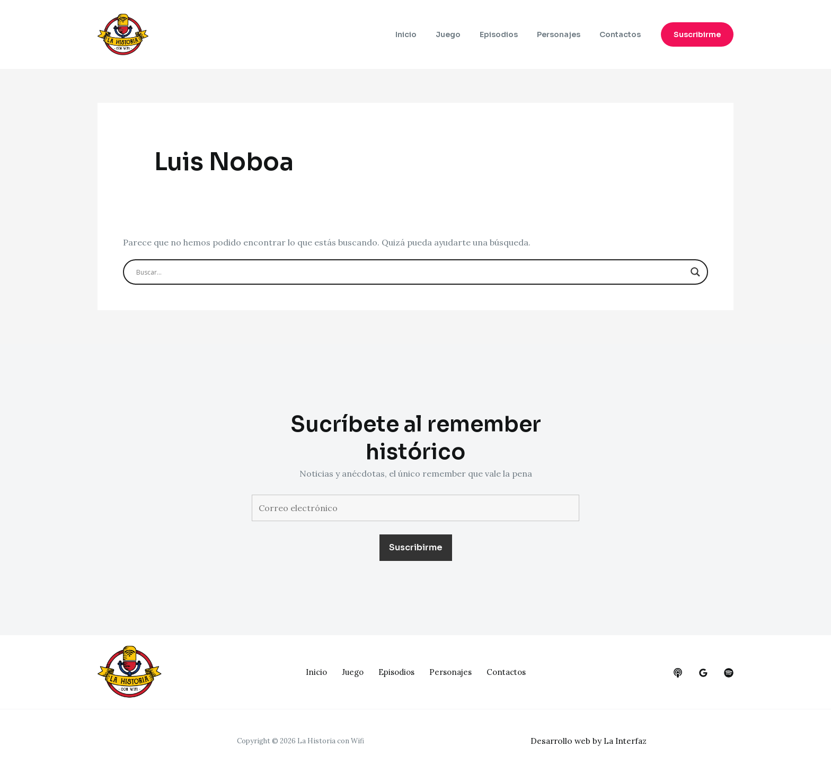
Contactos (622, 34)
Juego (462, 34)
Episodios (509, 34)
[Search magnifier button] (695, 272)
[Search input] (410, 272)
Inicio (425, 34)
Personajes (565, 34)
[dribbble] (728, 673)
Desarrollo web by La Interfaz (591, 740)
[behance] (678, 673)
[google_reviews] (703, 673)
